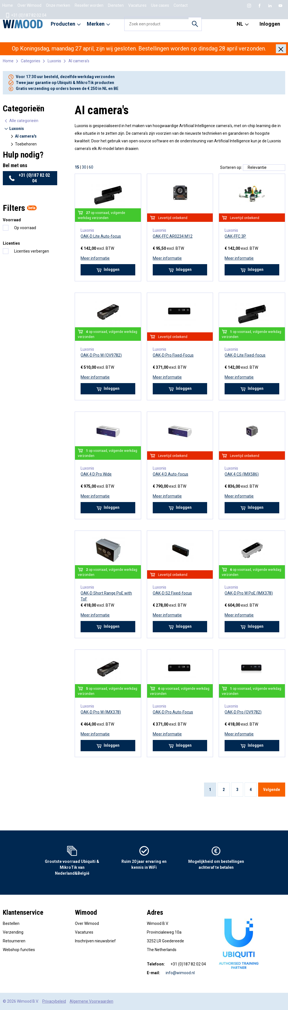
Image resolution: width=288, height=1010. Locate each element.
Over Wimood (29, 5)
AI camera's (78, 61)
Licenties (11, 243)
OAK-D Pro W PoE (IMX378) (249, 593)
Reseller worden (89, 5)
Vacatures (137, 5)
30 (84, 167)
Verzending (13, 932)
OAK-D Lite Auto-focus (101, 236)
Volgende (271, 789)
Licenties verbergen (31, 251)
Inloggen (270, 24)
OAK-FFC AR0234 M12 (172, 236)
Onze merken (58, 5)
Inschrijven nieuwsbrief (95, 941)
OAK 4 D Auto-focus (170, 474)
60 (91, 167)
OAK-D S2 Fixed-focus (172, 593)
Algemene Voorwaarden (91, 1001)
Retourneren (14, 941)
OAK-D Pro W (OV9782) (101, 355)
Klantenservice (23, 912)
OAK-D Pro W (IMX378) (101, 712)
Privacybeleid (54, 1001)
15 (77, 167)
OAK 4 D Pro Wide (96, 474)
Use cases (160, 5)
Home (7, 5)
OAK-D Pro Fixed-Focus (173, 355)
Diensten (116, 5)
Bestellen (11, 923)
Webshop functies (19, 949)
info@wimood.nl (180, 973)
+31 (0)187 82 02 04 (25, 15)
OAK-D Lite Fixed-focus (245, 355)
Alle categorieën (21, 120)
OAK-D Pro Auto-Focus (173, 712)
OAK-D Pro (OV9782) (243, 712)
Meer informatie (95, 258)
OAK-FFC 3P (235, 236)
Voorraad (12, 220)
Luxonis (54, 61)
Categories (30, 61)
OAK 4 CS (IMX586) (242, 474)
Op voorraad (25, 228)
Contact (181, 5)
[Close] (281, 48)
